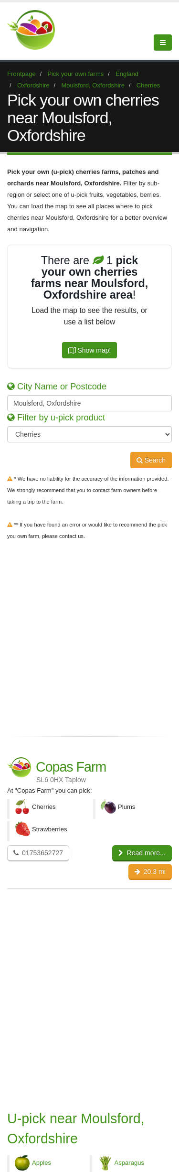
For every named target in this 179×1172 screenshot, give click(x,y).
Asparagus (130, 1162)
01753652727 (38, 853)
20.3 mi (150, 871)
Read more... (142, 853)
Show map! (89, 350)
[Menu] (163, 42)
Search (151, 460)
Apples (41, 1162)
